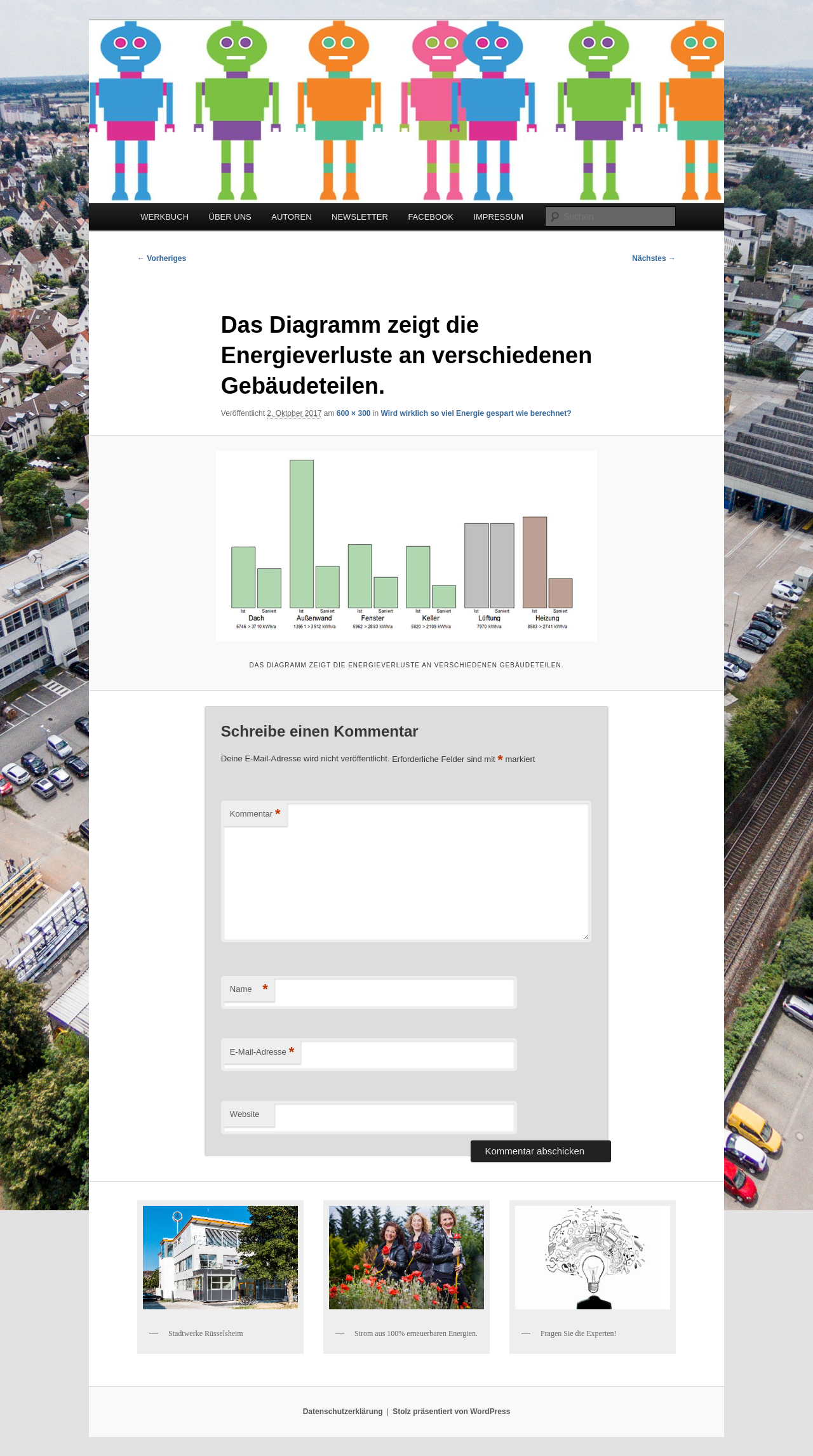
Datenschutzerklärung (343, 1411)
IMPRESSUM (498, 217)
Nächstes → (654, 258)
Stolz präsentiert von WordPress (451, 1411)
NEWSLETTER (360, 217)
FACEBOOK (431, 217)
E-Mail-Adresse (262, 1052)
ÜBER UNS (230, 217)
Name (249, 989)
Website (245, 1114)
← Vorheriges (161, 258)
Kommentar (255, 814)
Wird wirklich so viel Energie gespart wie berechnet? (476, 413)
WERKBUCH (164, 217)
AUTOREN (291, 217)
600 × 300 (354, 413)
